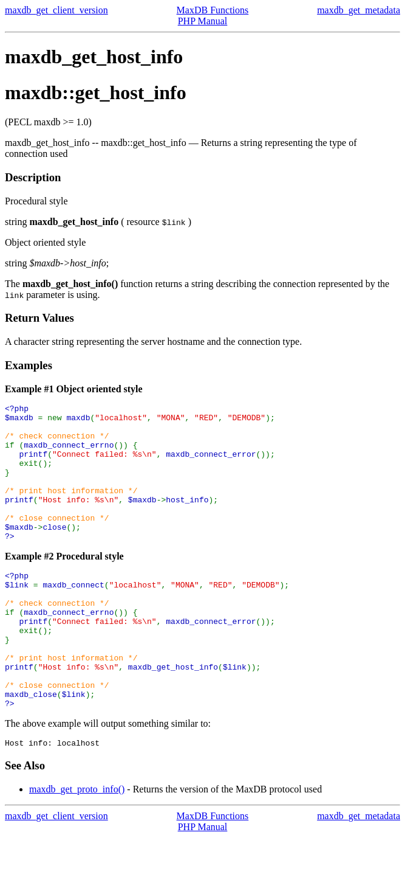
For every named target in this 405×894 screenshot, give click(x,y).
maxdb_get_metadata (358, 10)
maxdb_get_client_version (56, 10)
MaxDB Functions (213, 10)
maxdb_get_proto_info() (76, 845)
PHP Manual (203, 21)
